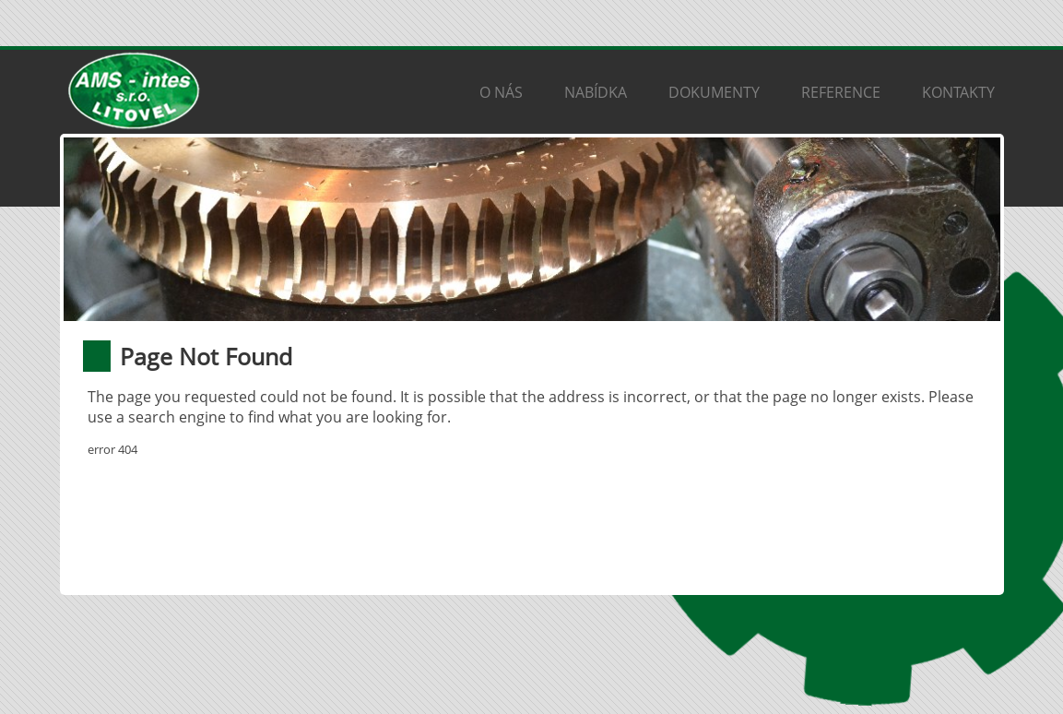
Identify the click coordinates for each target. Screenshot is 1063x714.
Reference (840, 92)
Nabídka (595, 92)
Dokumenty (714, 92)
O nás (501, 92)
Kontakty (958, 92)
